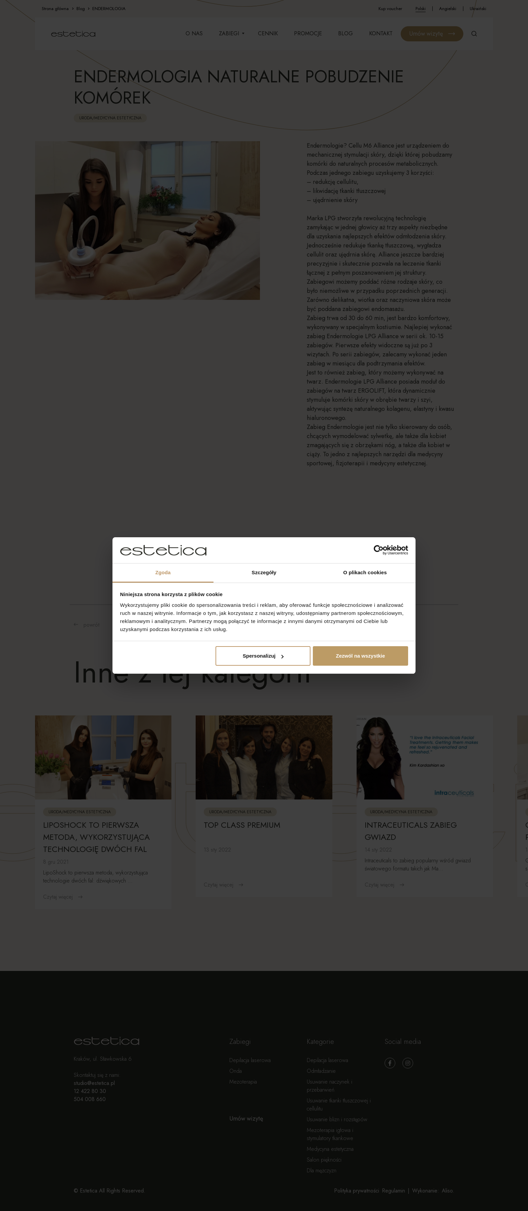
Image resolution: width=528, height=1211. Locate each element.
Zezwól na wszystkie (360, 656)
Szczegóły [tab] (264, 572)
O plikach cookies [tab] (365, 572)
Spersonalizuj (263, 656)
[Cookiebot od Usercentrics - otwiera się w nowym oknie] (378, 550)
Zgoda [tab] (163, 572)
